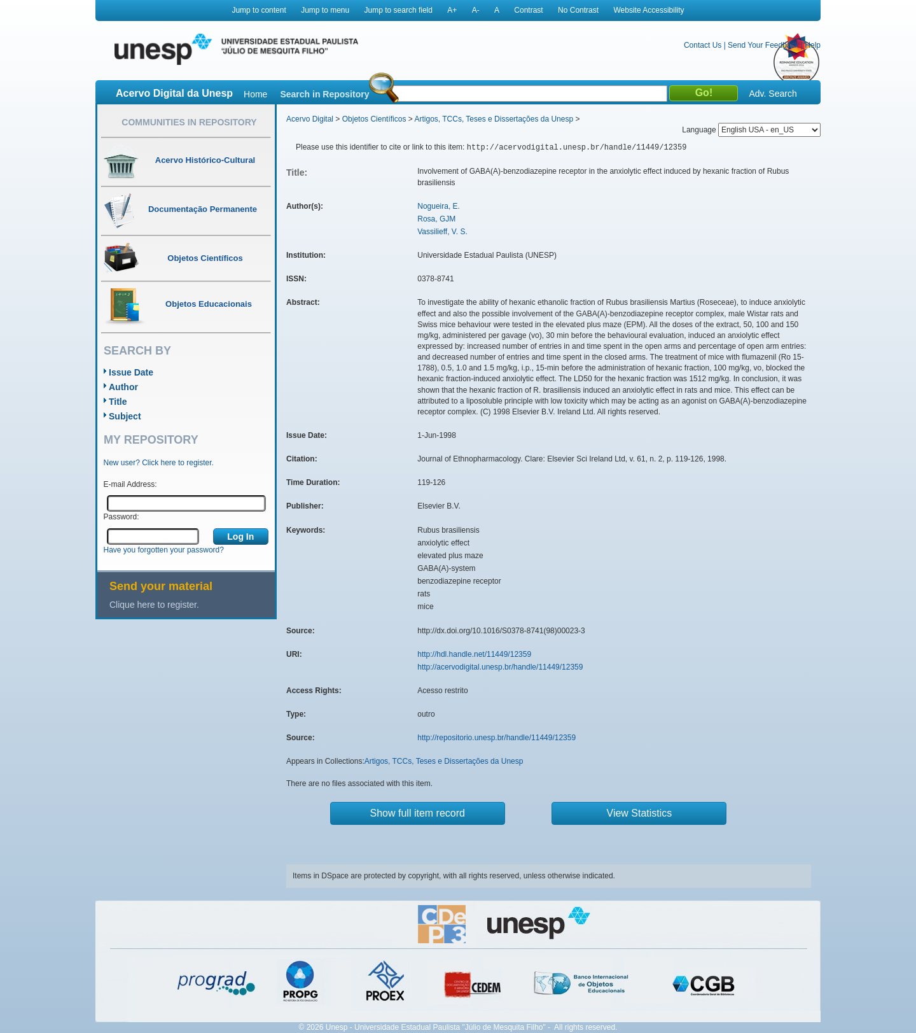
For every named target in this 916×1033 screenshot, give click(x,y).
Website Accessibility (648, 10)
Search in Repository (324, 94)
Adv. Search (772, 93)
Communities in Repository (188, 122)
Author (123, 387)
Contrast (528, 10)
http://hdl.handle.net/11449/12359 (474, 654)
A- (476, 10)
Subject (125, 416)
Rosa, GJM (436, 218)
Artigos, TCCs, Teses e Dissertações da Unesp (493, 119)
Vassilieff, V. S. (442, 231)
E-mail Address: (130, 484)
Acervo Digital (309, 119)
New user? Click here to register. (159, 462)
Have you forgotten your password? (164, 549)
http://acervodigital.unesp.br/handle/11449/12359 (500, 667)
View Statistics (639, 813)
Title (118, 402)
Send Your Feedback (763, 45)
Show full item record (417, 813)
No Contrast (578, 10)
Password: (121, 516)
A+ (452, 10)
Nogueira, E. (438, 206)
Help (813, 45)
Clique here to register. (154, 605)
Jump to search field (398, 10)
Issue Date (131, 372)
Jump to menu (325, 10)
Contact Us (702, 45)
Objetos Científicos (374, 119)
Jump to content (259, 10)
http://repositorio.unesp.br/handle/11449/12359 (496, 737)
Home (255, 94)
